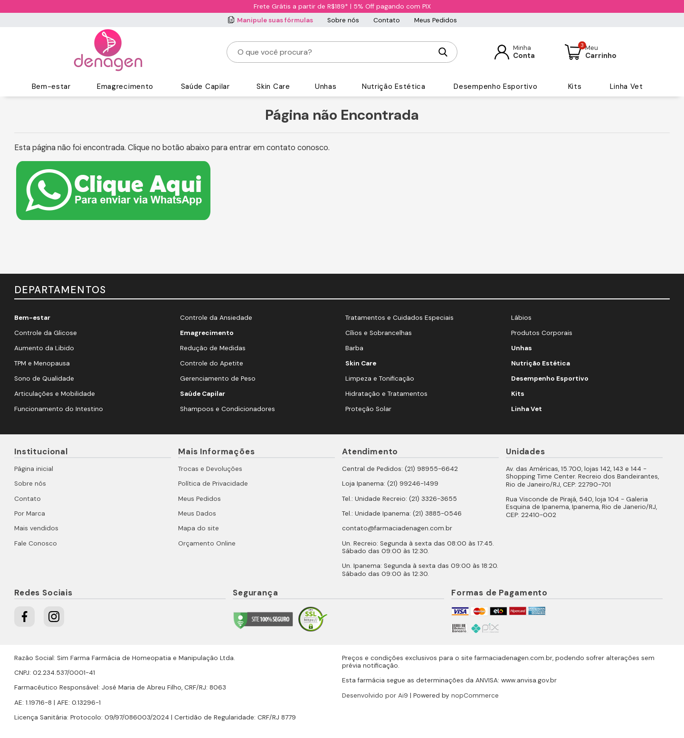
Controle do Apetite (211, 363)
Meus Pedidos (435, 20)
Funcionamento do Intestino (58, 409)
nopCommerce (475, 695)
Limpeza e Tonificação (379, 378)
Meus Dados (197, 513)
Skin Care (273, 86)
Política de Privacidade (213, 483)
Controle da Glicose (45, 333)
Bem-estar (51, 86)
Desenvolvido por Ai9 (375, 695)
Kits (575, 86)
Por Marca (29, 513)
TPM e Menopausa (42, 363)
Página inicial (33, 469)
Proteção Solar (368, 409)
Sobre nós (343, 20)
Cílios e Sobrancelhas (378, 333)
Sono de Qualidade (44, 378)
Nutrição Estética (394, 86)
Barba (354, 348)
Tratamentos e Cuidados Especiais (399, 318)
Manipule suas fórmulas (275, 20)
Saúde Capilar (205, 86)
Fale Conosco (35, 543)
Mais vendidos (36, 528)
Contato (386, 20)
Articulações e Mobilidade (54, 394)
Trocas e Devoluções (210, 469)
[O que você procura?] (334, 52)
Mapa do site (198, 528)
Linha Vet (626, 86)
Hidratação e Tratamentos (386, 394)
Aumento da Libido (44, 348)
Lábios (521, 318)
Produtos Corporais (541, 333)
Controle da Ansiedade (216, 318)
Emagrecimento (125, 86)
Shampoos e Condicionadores (227, 409)
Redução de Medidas (213, 348)
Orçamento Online (207, 543)
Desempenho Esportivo (495, 86)
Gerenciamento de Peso (218, 378)
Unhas (326, 86)
